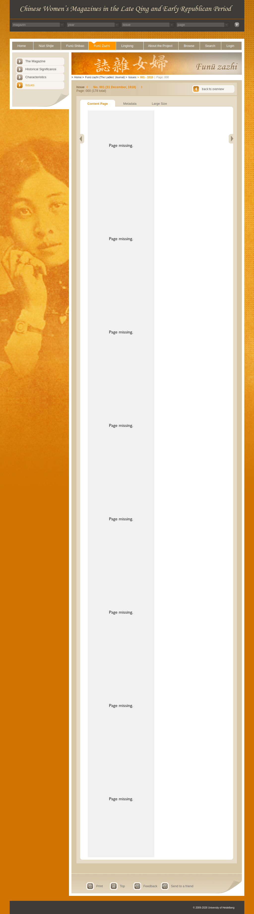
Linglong (127, 46)
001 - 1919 (146, 77)
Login (230, 46)
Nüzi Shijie (46, 46)
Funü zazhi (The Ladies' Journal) (105, 77)
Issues (29, 85)
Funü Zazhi (102, 46)
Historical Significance (40, 69)
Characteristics (35, 77)
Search (210, 46)
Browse (189, 46)
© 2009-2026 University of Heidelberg (213, 907)
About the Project (160, 46)
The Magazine (35, 61)
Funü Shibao (75, 46)
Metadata (129, 103)
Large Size (159, 103)
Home (21, 46)
